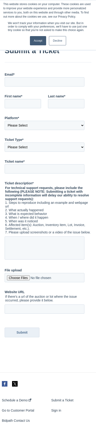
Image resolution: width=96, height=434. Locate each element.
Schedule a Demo (16, 400)
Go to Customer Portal (18, 410)
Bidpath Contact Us (16, 420)
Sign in (56, 410)
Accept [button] (38, 40)
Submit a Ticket (62, 400)
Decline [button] (57, 40)
